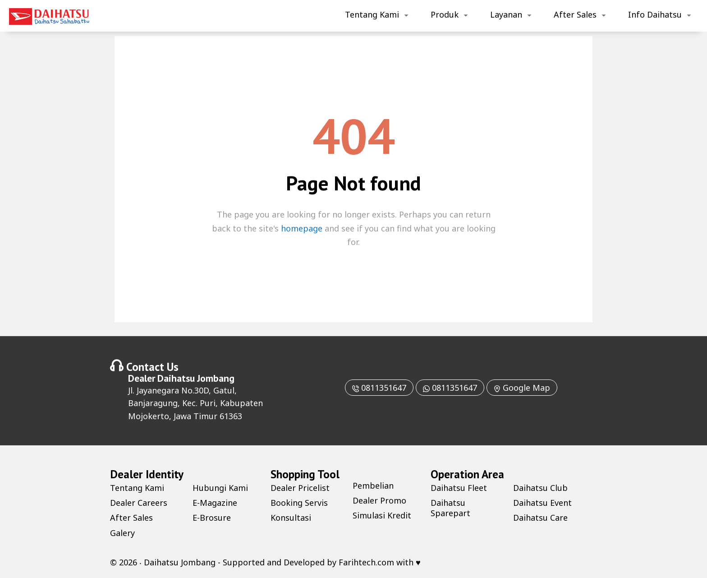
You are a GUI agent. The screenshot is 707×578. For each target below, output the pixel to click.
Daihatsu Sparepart (450, 507)
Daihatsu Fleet (459, 487)
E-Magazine (215, 502)
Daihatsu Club (540, 487)
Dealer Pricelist (300, 487)
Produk (445, 14)
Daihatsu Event (542, 502)
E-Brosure (212, 517)
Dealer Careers (138, 502)
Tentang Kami (372, 14)
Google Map (522, 387)
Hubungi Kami (220, 487)
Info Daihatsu (655, 14)
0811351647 (379, 387)
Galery (122, 532)
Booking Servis (299, 502)
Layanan (506, 14)
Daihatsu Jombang (195, 378)
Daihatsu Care (540, 517)
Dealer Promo (379, 500)
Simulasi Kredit (382, 515)
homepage (301, 228)
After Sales (575, 14)
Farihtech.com (366, 562)
